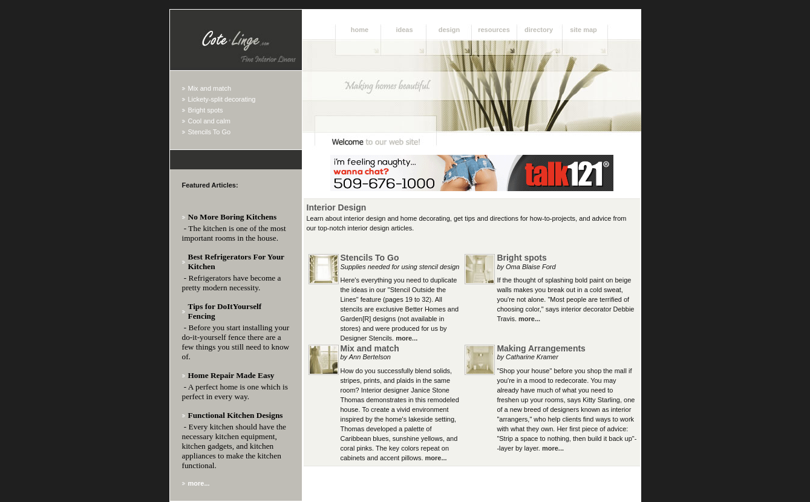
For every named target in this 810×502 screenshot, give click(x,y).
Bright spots (205, 110)
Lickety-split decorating (222, 99)
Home (359, 29)
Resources (494, 29)
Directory (538, 29)
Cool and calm (209, 121)
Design (449, 29)
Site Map (583, 29)
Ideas (404, 29)
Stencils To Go (209, 131)
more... (406, 338)
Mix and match (210, 88)
